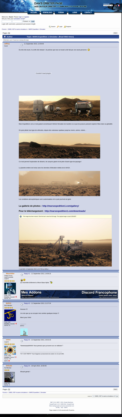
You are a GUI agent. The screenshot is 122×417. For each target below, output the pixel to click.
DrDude (9, 366)
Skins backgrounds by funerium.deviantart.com (61, 406)
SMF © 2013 (60, 402)
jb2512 (8, 303)
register (26, 17)
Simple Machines (68, 402)
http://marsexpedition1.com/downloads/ (65, 211)
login (20, 17)
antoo (8, 340)
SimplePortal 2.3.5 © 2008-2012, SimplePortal (61, 404)
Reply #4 (27, 366)
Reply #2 (27, 303)
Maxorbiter (10, 273)
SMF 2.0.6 (53, 402)
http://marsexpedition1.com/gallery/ (60, 206)
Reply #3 (27, 340)
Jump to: (90, 396)
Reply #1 (27, 273)
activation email (19, 19)
